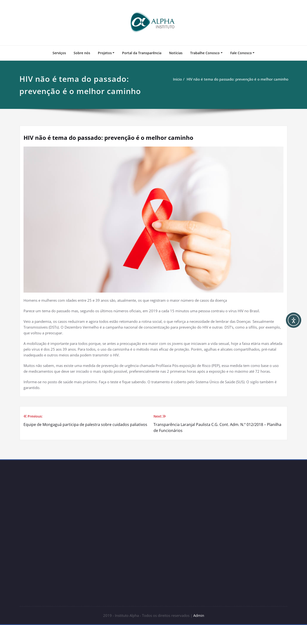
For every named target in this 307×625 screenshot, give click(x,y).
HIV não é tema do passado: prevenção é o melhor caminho (238, 79)
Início (177, 79)
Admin (198, 615)
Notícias (176, 53)
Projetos (105, 53)
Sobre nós (82, 53)
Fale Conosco (241, 53)
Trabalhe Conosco (205, 53)
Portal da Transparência (141, 53)
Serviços (59, 53)
